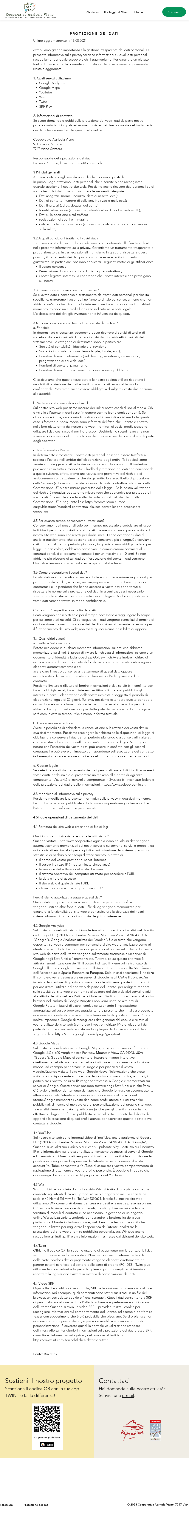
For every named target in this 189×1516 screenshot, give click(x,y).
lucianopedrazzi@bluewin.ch (81, 163)
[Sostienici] (174, 12)
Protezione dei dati (36, 1504)
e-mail (128, 1395)
